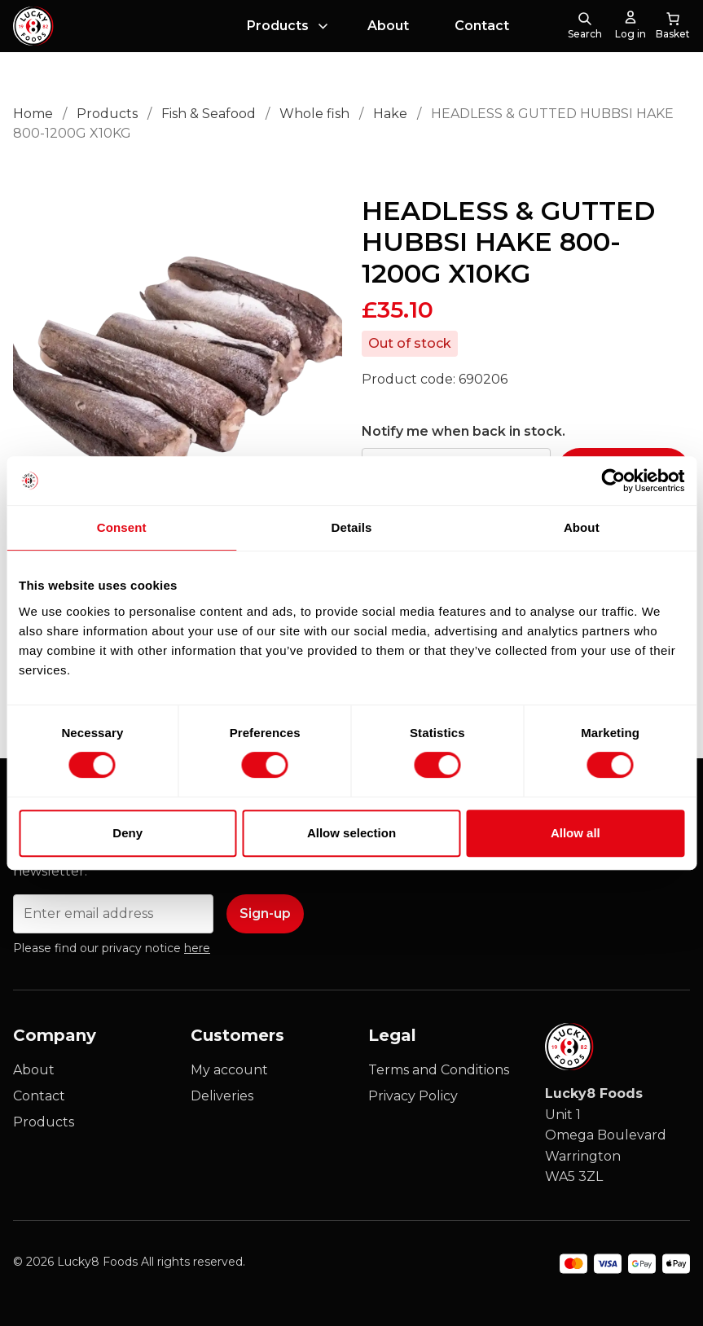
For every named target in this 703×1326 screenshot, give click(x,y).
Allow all (575, 833)
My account (229, 1070)
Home (33, 113)
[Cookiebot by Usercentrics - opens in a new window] (613, 480)
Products (278, 25)
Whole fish (314, 113)
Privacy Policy (413, 1096)
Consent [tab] (122, 527)
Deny (127, 833)
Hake (390, 113)
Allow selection (351, 833)
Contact (482, 25)
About (388, 25)
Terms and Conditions (438, 1070)
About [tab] (582, 527)
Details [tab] (352, 527)
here (197, 948)
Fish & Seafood (208, 113)
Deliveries (222, 1096)
